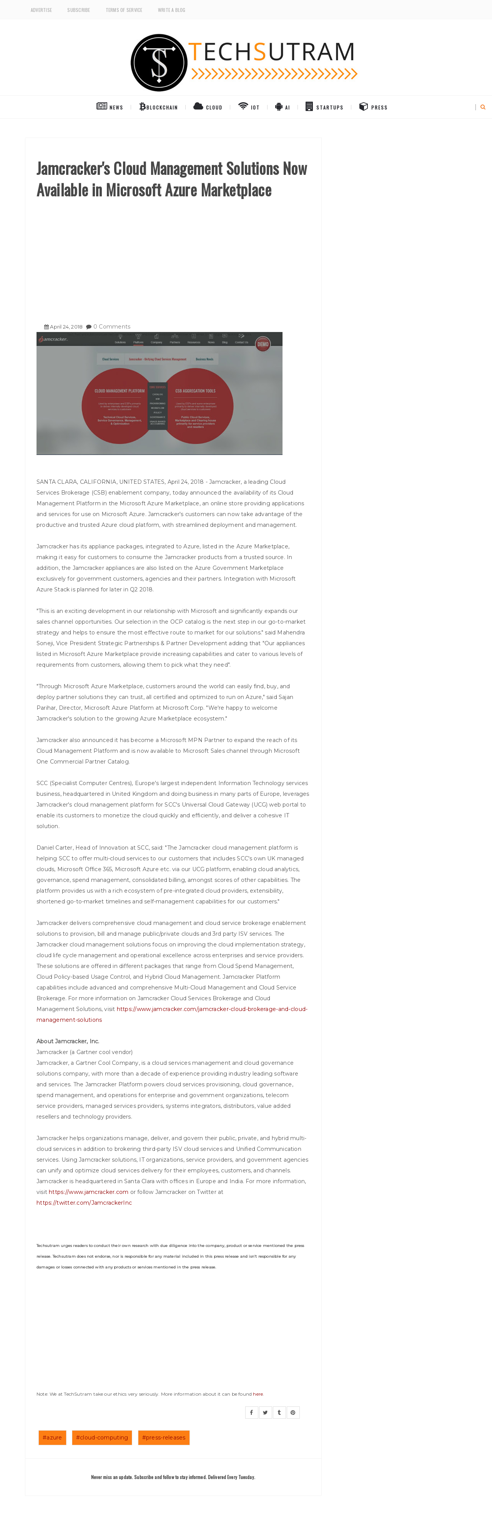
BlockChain (158, 106)
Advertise (41, 10)
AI (282, 106)
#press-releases (164, 1437)
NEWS (109, 106)
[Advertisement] (173, 258)
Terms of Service (124, 10)
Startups (325, 106)
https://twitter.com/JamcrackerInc (84, 1202)
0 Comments (112, 326)
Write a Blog (172, 10)
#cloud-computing (102, 1437)
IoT (249, 106)
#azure (52, 1437)
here (258, 1394)
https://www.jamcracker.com (88, 1192)
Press (373, 106)
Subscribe (78, 10)
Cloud (208, 106)
